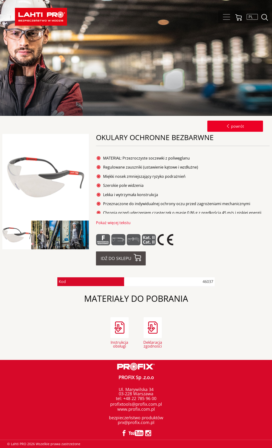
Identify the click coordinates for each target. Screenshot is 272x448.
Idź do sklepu (116, 258)
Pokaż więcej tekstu (113, 222)
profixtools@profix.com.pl (136, 404)
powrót (235, 126)
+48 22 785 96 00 (139, 398)
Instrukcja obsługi (119, 344)
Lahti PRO (41, 17)
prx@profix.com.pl (136, 422)
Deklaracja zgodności (152, 344)
